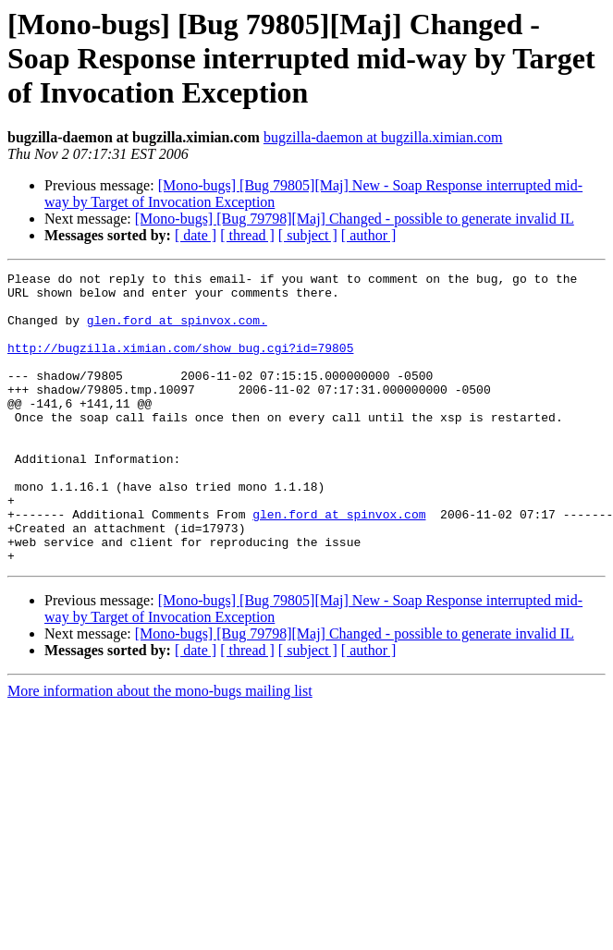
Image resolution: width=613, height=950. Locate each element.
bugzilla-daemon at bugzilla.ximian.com (383, 137)
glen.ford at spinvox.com (338, 563)
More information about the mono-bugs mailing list (160, 749)
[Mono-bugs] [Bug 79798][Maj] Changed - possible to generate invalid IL (354, 218)
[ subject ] (307, 235)
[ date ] (195, 235)
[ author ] (369, 235)
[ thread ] (247, 235)
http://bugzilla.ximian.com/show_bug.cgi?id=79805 (180, 364)
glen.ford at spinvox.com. (177, 331)
